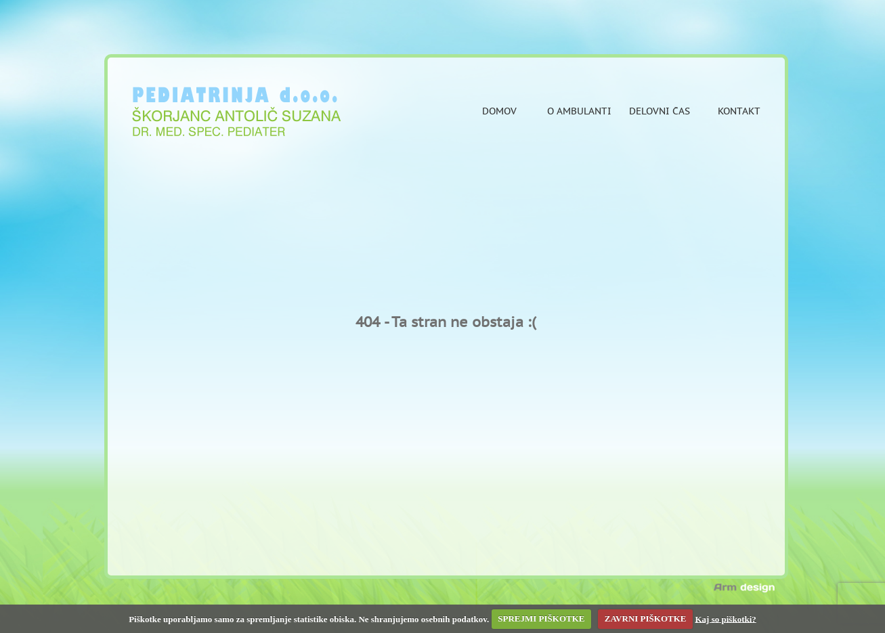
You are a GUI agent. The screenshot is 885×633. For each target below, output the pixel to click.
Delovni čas (659, 111)
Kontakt (739, 111)
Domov (499, 111)
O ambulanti (579, 111)
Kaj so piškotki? (725, 618)
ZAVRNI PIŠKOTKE (646, 618)
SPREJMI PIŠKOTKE (541, 618)
